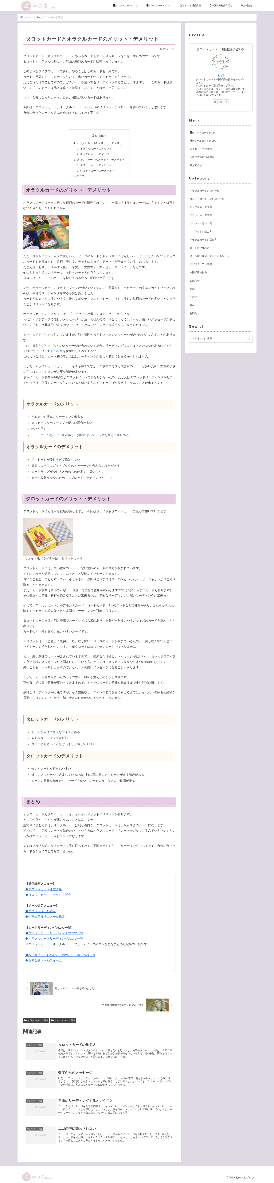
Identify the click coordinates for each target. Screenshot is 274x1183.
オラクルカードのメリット (96, 148)
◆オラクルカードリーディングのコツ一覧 (54, 938)
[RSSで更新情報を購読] (226, 101)
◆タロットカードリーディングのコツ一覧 (54, 933)
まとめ (81, 175)
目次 (94, 135)
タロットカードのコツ (203, 132)
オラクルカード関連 (36, 1020)
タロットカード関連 (63, 1020)
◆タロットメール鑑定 (40, 911)
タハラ (221, 75)
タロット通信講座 (201, 149)
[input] (220, 339)
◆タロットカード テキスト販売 (48, 894)
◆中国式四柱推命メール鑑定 (45, 916)
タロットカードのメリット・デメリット (101, 159)
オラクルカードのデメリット (97, 154)
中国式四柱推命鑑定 (202, 157)
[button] (248, 338)
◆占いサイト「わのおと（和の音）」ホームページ (60, 955)
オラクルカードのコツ (203, 140)
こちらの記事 (54, 351)
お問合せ (196, 165)
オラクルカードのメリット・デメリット (101, 143)
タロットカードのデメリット (97, 170)
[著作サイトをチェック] (215, 101)
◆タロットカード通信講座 (43, 889)
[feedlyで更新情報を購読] (220, 101)
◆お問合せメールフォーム (43, 960)
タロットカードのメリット (96, 165)
